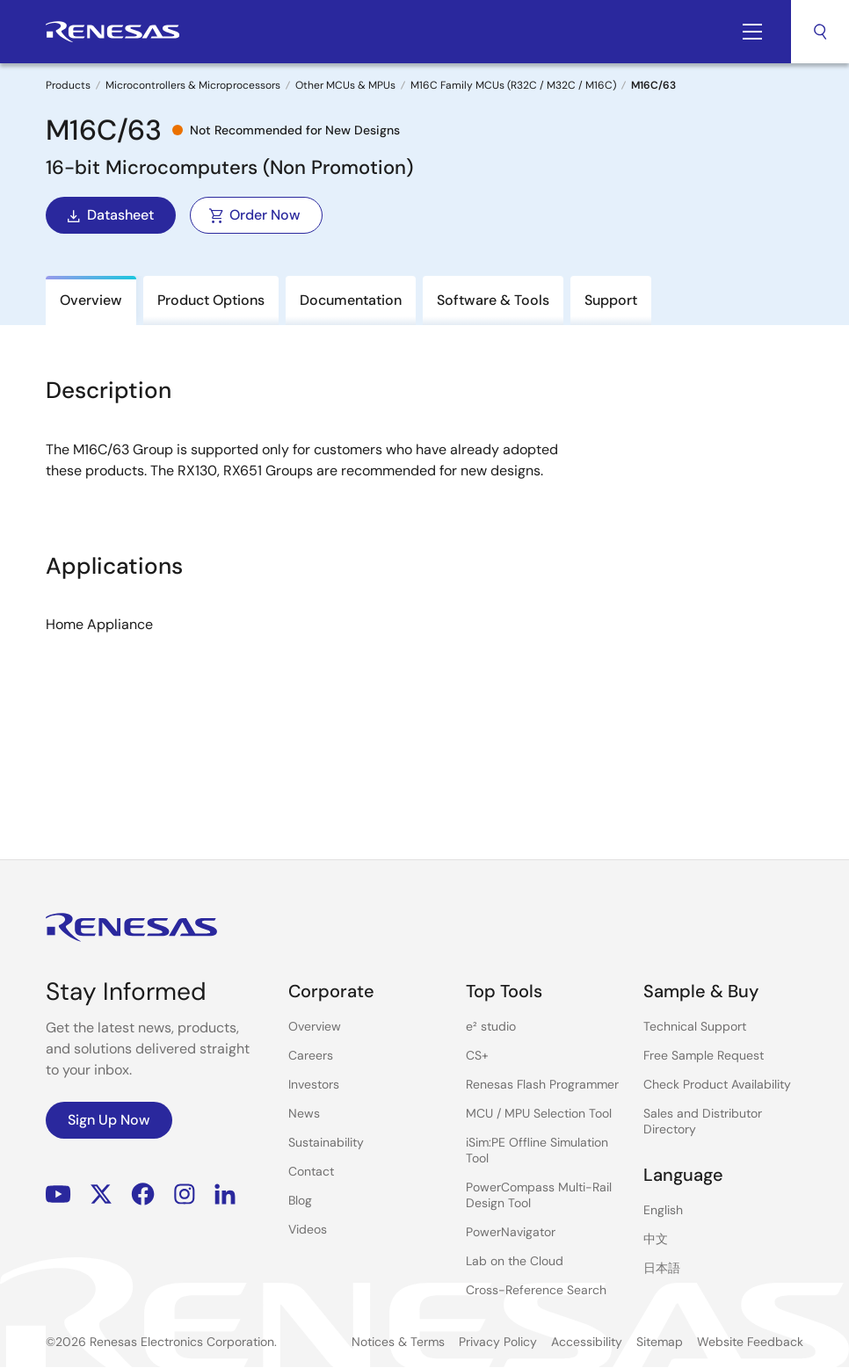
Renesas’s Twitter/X (101, 1194)
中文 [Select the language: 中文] (655, 1239)
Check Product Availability (717, 1084)
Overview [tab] (91, 300)
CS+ (477, 1055)
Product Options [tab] (211, 300)
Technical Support (694, 1026)
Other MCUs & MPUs (345, 85)
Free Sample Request (703, 1055)
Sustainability (326, 1142)
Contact (311, 1171)
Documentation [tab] (351, 300)
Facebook (143, 1194)
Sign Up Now (109, 1120)
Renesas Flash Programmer (542, 1084)
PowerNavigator (510, 1232)
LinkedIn (225, 1194)
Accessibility (586, 1342)
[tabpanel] (424, 575)
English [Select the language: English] (663, 1210)
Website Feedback (750, 1342)
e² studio (491, 1026)
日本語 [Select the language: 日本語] (661, 1268)
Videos (307, 1229)
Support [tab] (610, 300)
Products (68, 85)
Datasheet (109, 215)
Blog (300, 1200)
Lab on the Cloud (514, 1261)
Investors (313, 1084)
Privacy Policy (498, 1342)
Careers (310, 1055)
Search (820, 31)
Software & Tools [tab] (493, 300)
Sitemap (659, 1342)
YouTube (58, 1194)
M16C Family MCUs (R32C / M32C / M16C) (513, 85)
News (304, 1113)
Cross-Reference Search (536, 1290)
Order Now (254, 215)
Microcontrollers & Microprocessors (192, 85)
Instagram (184, 1194)
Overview (314, 1026)
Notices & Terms (398, 1342)
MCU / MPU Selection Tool (539, 1113)
